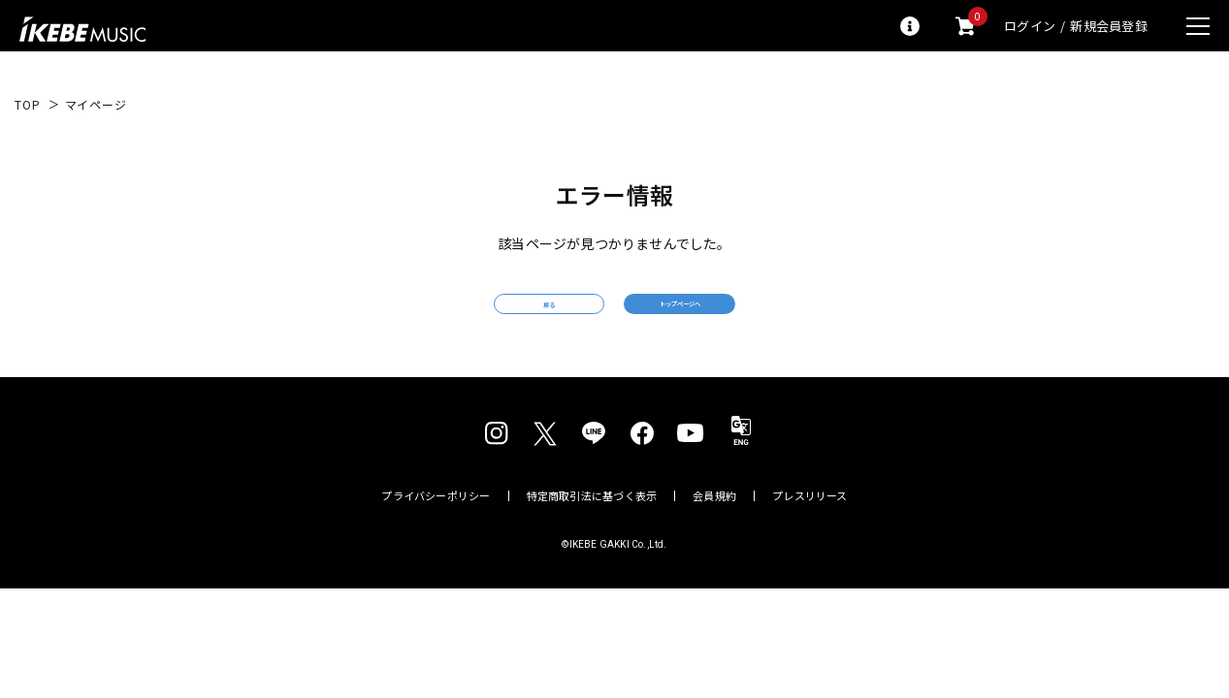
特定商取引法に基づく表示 (592, 524)
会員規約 (714, 524)
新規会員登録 (1109, 25)
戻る (473, 318)
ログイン (1029, 25)
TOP (28, 104)
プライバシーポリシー (435, 524)
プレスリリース (810, 524)
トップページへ (754, 317)
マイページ (96, 104)
